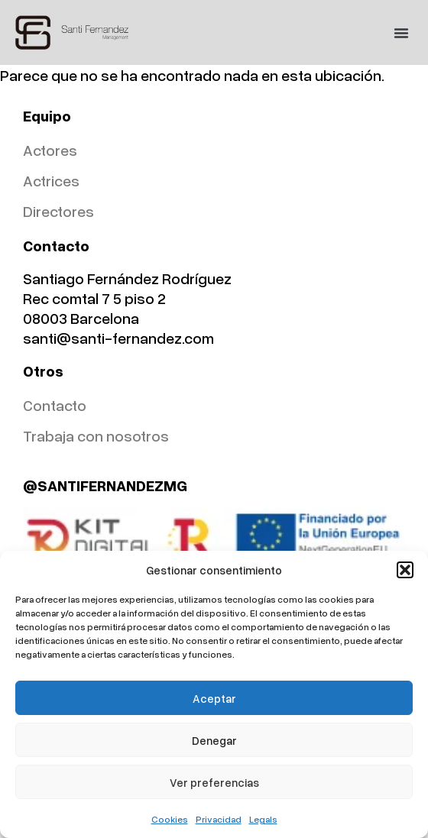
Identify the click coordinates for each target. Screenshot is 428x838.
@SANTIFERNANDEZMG (105, 485)
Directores (58, 211)
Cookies (169, 819)
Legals (263, 819)
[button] (405, 570)
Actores (50, 150)
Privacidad (219, 819)
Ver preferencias (214, 782)
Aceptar (214, 698)
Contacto (54, 405)
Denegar (214, 740)
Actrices (51, 180)
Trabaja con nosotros (96, 435)
